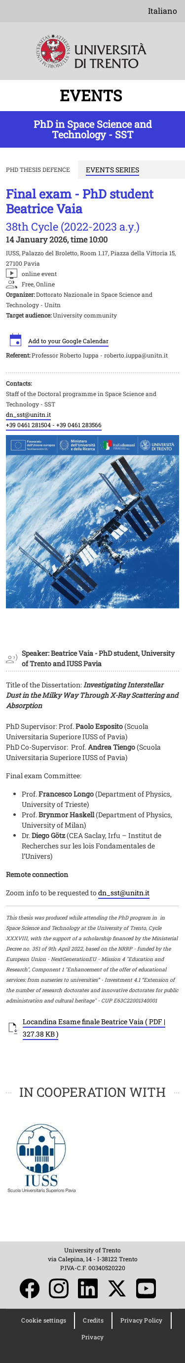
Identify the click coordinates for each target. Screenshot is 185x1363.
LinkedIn (88, 1288)
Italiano (162, 10)
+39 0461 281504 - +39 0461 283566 (54, 425)
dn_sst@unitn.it (28, 414)
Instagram (59, 1288)
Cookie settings (43, 1320)
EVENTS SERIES (112, 169)
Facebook (29, 1288)
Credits (93, 1320)
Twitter (117, 1288)
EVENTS (93, 95)
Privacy (92, 1337)
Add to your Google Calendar (68, 341)
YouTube (146, 1288)
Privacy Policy (141, 1320)
